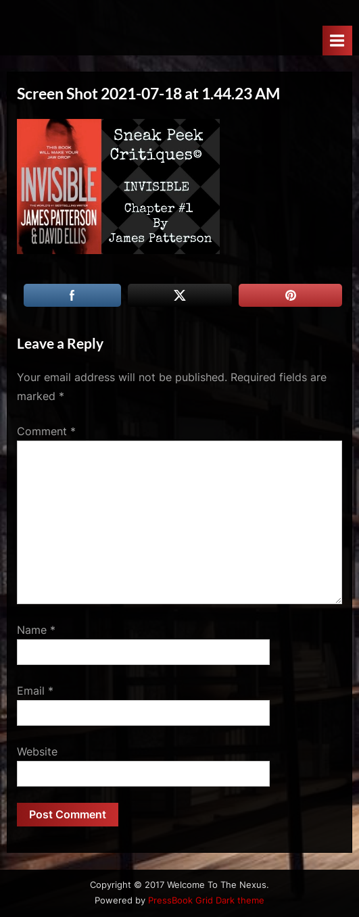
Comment (46, 431)
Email (35, 690)
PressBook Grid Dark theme (206, 900)
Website (37, 751)
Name (36, 630)
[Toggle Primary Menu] (337, 40)
